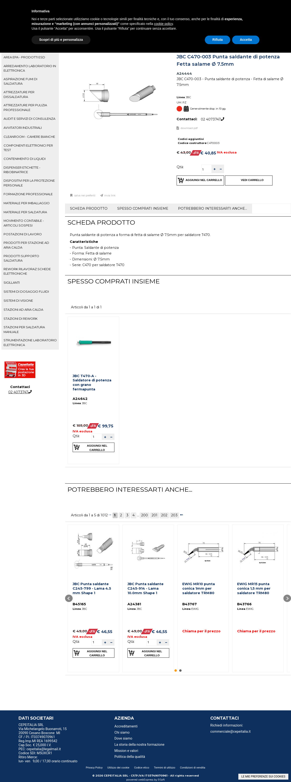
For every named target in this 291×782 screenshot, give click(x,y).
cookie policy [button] (163, 24)
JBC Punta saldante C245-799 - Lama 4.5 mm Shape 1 (92, 588)
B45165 (79, 604)
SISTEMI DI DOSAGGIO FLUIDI (26, 291)
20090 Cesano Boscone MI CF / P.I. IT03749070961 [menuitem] (39, 735)
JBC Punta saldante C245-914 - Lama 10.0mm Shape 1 (145, 588)
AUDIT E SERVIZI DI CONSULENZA (29, 118)
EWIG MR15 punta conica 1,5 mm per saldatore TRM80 (254, 588)
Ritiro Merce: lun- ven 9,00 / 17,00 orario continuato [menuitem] (48, 759)
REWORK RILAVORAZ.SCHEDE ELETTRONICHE (27, 271)
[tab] (30, 57)
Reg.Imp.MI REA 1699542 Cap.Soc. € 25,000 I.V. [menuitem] (38, 743)
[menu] (52, 725)
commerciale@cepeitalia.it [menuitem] (230, 732)
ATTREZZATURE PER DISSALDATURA (19, 94)
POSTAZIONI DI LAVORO (23, 234)
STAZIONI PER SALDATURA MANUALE (24, 329)
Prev (69, 598)
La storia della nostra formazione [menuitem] (139, 745)
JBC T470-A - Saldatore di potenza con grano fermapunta (92, 382)
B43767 (189, 604)
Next (287, 598)
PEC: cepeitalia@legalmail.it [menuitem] (42, 749)
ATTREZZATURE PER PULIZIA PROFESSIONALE (25, 107)
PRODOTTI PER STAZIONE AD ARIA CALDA (26, 245)
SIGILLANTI (12, 282)
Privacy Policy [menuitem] (94, 767)
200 (144, 515)
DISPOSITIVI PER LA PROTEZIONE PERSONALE (29, 183)
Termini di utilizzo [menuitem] (164, 767)
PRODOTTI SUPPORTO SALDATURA (21, 258)
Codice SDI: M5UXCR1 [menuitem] (35, 753)
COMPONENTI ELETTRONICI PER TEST (28, 147)
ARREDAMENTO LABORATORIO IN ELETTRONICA (30, 68)
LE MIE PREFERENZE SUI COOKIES (263, 776)
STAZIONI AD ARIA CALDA (23, 309)
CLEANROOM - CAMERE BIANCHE (29, 137)
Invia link (110, 195)
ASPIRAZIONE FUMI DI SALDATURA (20, 81)
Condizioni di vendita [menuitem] (192, 767)
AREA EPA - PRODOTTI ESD (24, 57)
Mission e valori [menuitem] (126, 751)
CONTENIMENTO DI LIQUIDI (25, 159)
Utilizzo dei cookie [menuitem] (118, 767)
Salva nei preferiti (84, 195)
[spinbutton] (206, 169)
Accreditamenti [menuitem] (125, 726)
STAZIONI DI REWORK (21, 318)
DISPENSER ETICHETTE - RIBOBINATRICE (22, 170)
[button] (214, 169)
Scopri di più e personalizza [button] (61, 40)
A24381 (134, 604)
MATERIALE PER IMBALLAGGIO (27, 203)
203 (174, 515)
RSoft (161, 779)
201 (154, 515)
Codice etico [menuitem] (141, 767)
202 (164, 515)
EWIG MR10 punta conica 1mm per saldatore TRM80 (198, 588)
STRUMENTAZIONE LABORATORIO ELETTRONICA (30, 342)
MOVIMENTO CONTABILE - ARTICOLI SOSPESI (24, 223)
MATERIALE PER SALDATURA (25, 212)
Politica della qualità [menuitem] (129, 757)
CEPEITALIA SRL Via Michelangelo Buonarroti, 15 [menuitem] (43, 727)
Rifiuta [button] (217, 40)
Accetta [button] (246, 40)
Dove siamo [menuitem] (123, 738)
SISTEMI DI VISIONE (18, 300)
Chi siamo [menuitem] (122, 733)
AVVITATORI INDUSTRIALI (23, 128)
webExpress (145, 779)
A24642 (80, 399)
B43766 (244, 604)
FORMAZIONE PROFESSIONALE (28, 194)
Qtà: (180, 167)
